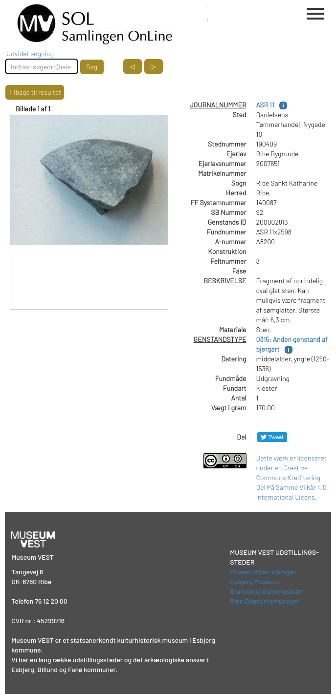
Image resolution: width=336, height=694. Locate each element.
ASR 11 (265, 105)
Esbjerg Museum (254, 581)
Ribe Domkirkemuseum (264, 601)
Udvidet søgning (30, 53)
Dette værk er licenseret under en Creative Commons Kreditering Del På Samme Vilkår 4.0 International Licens (291, 477)
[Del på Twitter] (272, 437)
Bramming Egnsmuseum (266, 591)
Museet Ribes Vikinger (263, 572)
